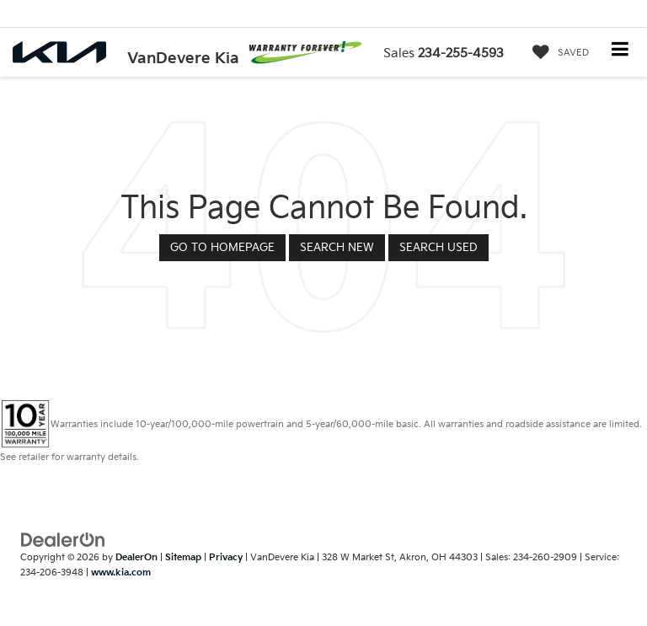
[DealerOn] (63, 539)
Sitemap (183, 557)
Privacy (226, 557)
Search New (337, 247)
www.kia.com (121, 572)
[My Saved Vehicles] (556, 53)
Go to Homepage (222, 247)
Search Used (438, 247)
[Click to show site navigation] (620, 51)
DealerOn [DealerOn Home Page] (136, 557)
